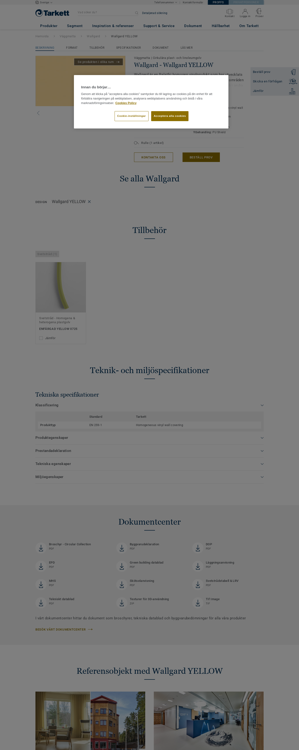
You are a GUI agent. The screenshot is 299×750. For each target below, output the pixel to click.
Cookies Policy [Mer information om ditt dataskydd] (125, 103)
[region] (151, 102)
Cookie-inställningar (131, 115)
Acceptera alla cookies (170, 115)
